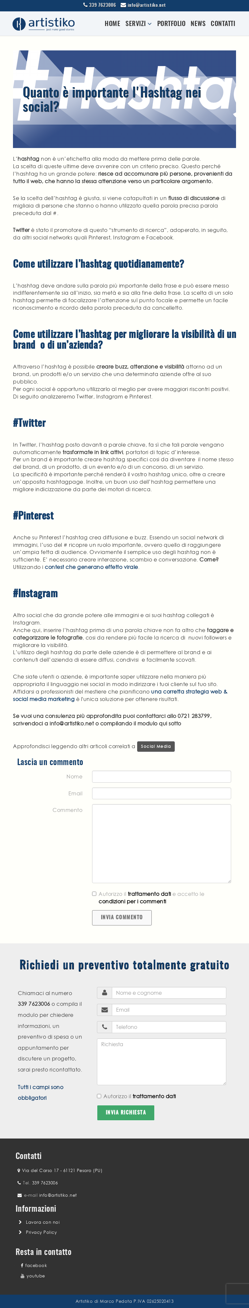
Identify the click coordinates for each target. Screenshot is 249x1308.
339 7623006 (102, 5)
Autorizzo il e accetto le (148, 898)
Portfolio (171, 24)
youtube (33, 1275)
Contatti (223, 24)
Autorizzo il (136, 1096)
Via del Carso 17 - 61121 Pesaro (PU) (62, 1170)
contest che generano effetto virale (91, 567)
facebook (34, 1265)
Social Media (156, 746)
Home (112, 24)
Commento (67, 810)
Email (75, 793)
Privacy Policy (41, 1232)
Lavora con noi (43, 1222)
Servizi (138, 23)
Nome (74, 776)
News (198, 24)
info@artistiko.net (147, 5)
